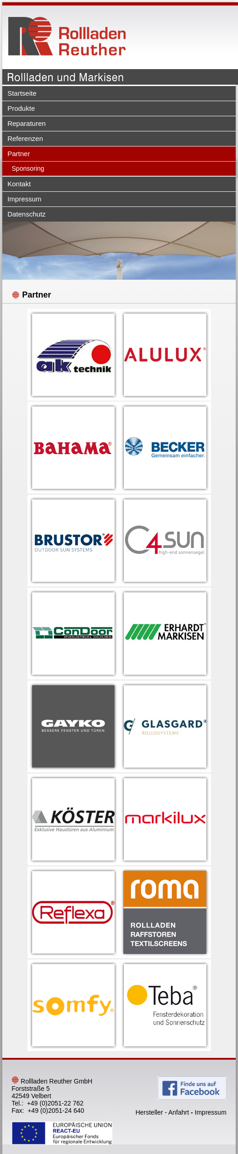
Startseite (21, 93)
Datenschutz (26, 214)
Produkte (21, 108)
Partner (18, 153)
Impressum (24, 199)
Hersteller (149, 1112)
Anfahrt (178, 1112)
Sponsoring (28, 168)
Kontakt (19, 184)
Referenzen (25, 138)
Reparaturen (26, 123)
